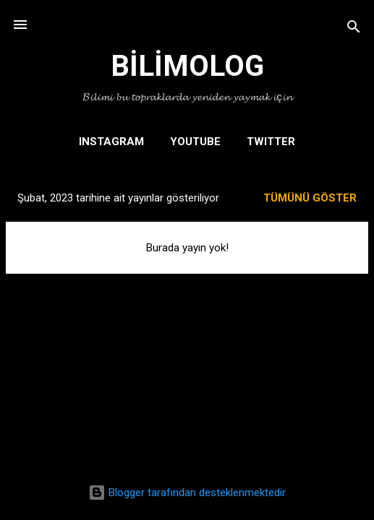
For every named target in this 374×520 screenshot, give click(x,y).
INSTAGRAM (111, 141)
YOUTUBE (195, 141)
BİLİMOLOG (187, 66)
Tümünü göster (310, 197)
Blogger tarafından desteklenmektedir (187, 492)
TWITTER (271, 141)
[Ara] (353, 29)
